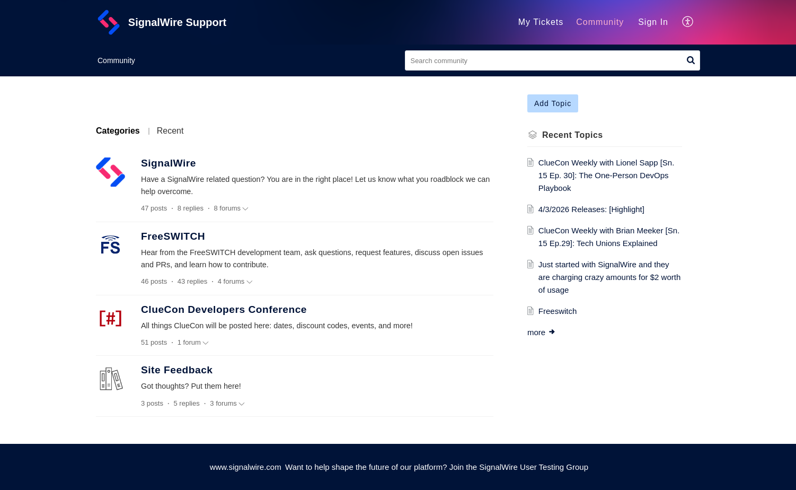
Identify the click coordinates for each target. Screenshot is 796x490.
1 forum (193, 342)
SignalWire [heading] (168, 163)
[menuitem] (653, 22)
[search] (553, 60)
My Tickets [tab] (541, 22)
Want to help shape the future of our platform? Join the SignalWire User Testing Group (436, 466)
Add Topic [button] (552, 103)
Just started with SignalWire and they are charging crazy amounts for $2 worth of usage (609, 277)
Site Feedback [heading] (177, 369)
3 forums (227, 403)
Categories (118, 130)
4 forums (235, 281)
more (541, 332)
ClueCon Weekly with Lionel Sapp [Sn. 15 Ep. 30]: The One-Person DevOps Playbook (606, 175)
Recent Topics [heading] (572, 134)
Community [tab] (600, 22)
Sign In (653, 22)
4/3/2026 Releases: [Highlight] (591, 209)
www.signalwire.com (245, 466)
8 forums (231, 208)
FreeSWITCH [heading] (173, 236)
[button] (688, 22)
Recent (170, 130)
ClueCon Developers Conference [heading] (224, 309)
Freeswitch (557, 311)
